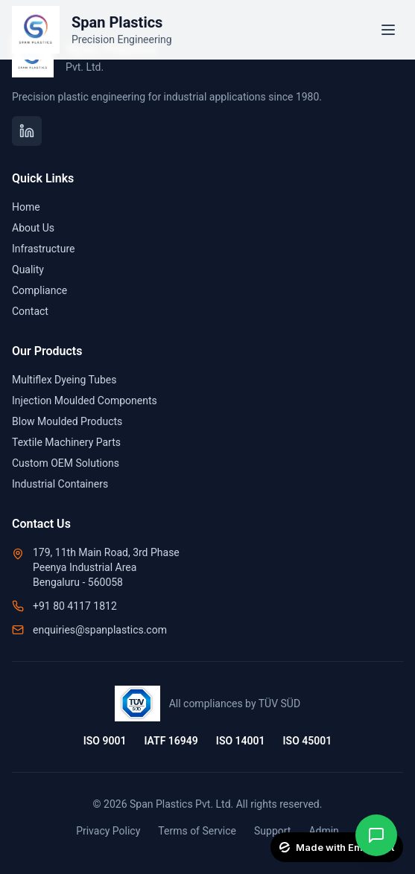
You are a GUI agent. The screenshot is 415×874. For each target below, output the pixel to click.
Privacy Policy (108, 831)
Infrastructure (43, 249)
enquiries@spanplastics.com (100, 630)
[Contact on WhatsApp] (376, 835)
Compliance (39, 290)
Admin (323, 831)
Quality (28, 269)
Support (272, 831)
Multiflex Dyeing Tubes (64, 380)
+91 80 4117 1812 (75, 606)
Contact (30, 311)
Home (26, 207)
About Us (33, 228)
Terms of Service (197, 831)
